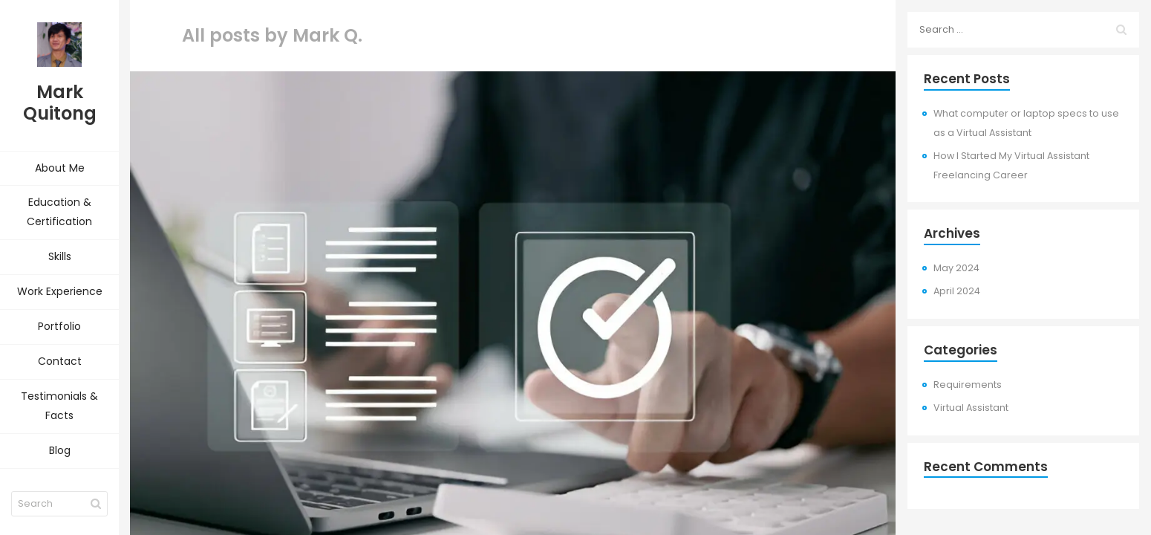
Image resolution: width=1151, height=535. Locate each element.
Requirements (967, 384)
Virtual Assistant (970, 407)
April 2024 (956, 291)
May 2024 (956, 268)
